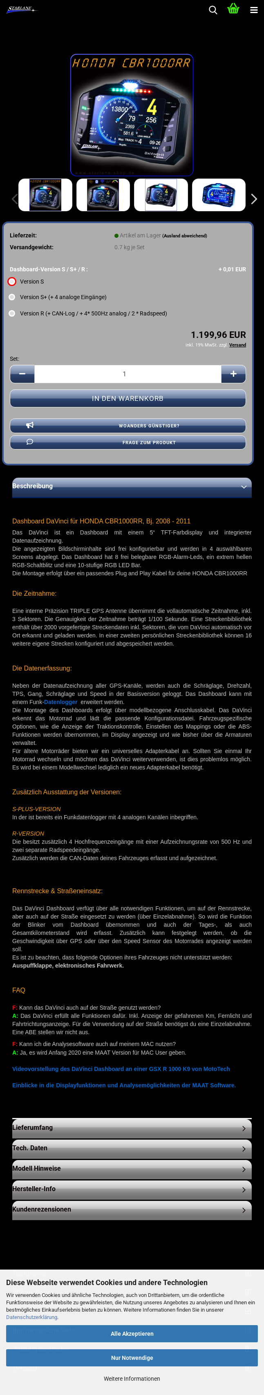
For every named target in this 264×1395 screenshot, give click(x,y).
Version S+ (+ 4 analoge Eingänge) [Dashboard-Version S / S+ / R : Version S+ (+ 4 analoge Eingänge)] (58, 297)
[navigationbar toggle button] (254, 10)
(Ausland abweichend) (184, 236)
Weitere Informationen (132, 1378)
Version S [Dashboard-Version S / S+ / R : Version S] (27, 281)
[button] (252, 199)
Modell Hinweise (36, 1168)
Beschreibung (32, 486)
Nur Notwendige (132, 1358)
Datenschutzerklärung (31, 1317)
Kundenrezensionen (41, 1209)
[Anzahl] (127, 374)
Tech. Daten (29, 1148)
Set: (14, 358)
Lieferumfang (32, 1127)
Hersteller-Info (34, 1189)
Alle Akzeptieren (132, 1333)
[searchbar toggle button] (213, 10)
